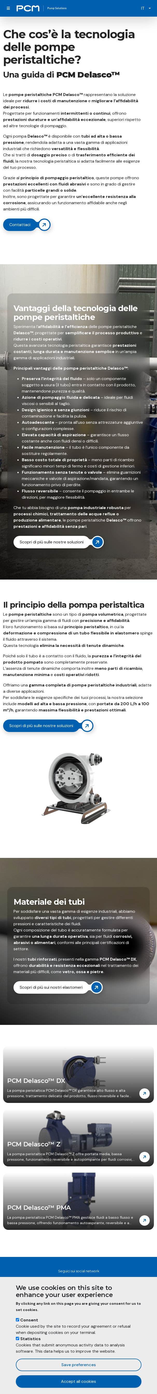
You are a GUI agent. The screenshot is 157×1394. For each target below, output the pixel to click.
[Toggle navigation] (8, 8)
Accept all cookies (78, 1381)
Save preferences (78, 1364)
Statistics (30, 1338)
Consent (29, 1320)
